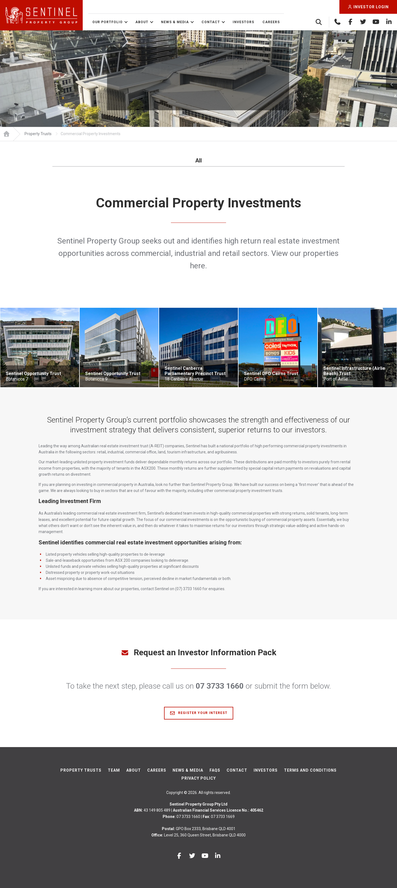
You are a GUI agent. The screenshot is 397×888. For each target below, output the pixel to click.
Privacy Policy (198, 778)
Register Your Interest (198, 713)
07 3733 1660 (220, 686)
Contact (211, 22)
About (141, 22)
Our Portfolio (107, 22)
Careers (271, 22)
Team (114, 770)
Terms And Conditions (310, 770)
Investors (243, 22)
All (198, 160)
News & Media (175, 22)
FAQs (215, 770)
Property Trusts (80, 770)
